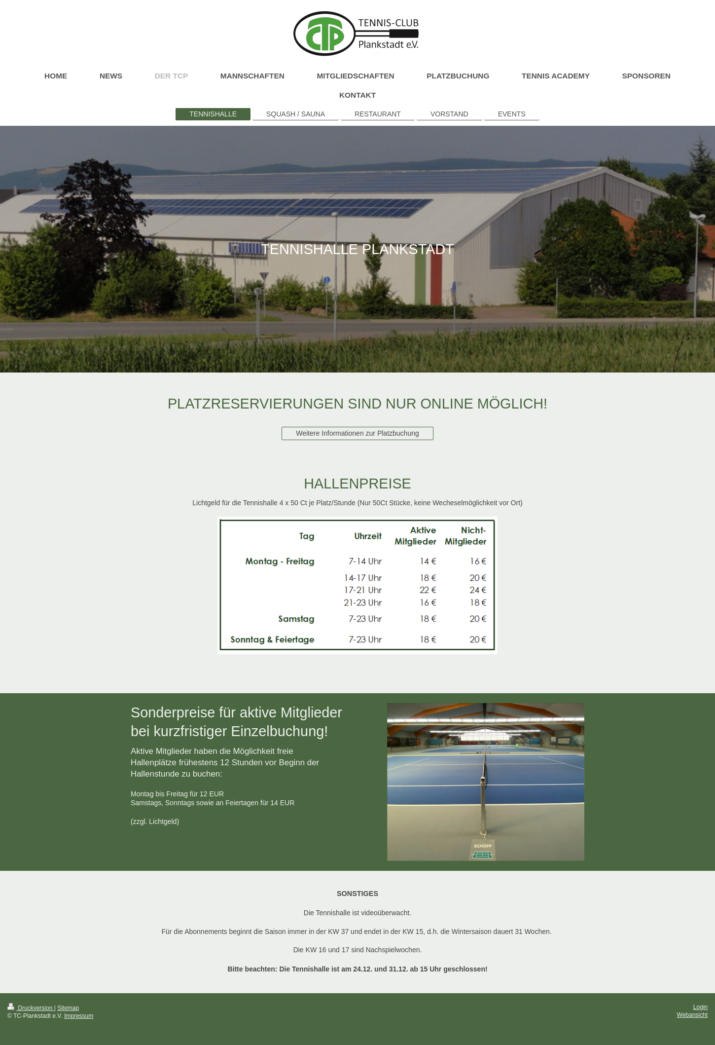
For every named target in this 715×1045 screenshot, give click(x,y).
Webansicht (692, 1014)
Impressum (78, 1015)
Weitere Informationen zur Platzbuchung (357, 433)
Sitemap (68, 1008)
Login (700, 1007)
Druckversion (30, 1008)
